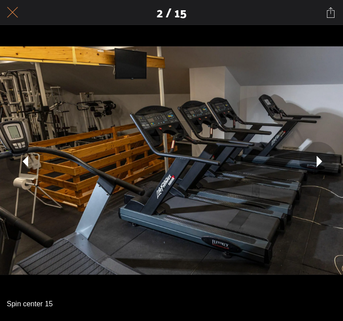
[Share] (330, 12)
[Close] (12, 12)
